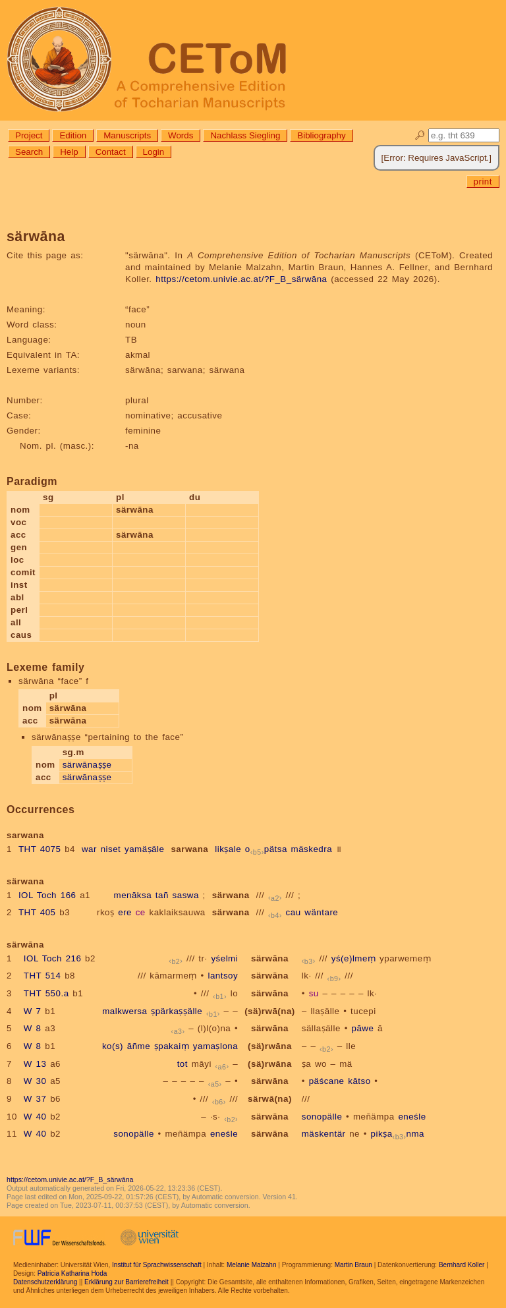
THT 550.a (46, 993)
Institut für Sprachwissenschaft (157, 1264)
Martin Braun (353, 1264)
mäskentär (324, 1134)
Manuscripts (127, 135)
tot (182, 1064)
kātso (359, 1081)
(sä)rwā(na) (269, 1011)
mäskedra (312, 849)
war (89, 849)
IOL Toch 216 (53, 958)
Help (69, 152)
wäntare (321, 912)
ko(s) (112, 1046)
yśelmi (224, 958)
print (483, 181)
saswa (186, 895)
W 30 (35, 1081)
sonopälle (322, 1117)
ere (125, 912)
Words (180, 135)
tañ (162, 895)
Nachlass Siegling (245, 135)
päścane (327, 1081)
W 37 (35, 1099)
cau (293, 912)
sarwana (189, 849)
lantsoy (223, 976)
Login (154, 152)
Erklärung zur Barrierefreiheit (126, 1282)
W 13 (35, 1064)
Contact (111, 152)
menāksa (133, 895)
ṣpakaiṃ (171, 1046)
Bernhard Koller (461, 1264)
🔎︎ (420, 135)
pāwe (363, 1028)
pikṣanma (397, 1134)
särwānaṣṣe (87, 765)
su (314, 993)
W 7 (33, 1011)
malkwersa (124, 1011)
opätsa (266, 849)
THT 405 (37, 912)
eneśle (412, 1117)
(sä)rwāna (270, 1046)
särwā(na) (270, 1099)
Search (29, 152)
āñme (138, 1046)
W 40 (35, 1117)
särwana (231, 895)
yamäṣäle (144, 849)
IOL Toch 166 (47, 895)
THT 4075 (39, 849)
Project (28, 135)
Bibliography (321, 135)
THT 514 (42, 976)
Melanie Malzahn (252, 1264)
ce (141, 912)
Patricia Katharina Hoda (72, 1273)
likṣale (228, 849)
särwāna (270, 958)
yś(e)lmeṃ (353, 958)
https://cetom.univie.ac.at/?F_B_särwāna (241, 279)
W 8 (33, 1028)
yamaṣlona (215, 1046)
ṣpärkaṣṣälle (176, 1011)
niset (111, 849)
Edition (72, 135)
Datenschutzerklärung (45, 1282)
